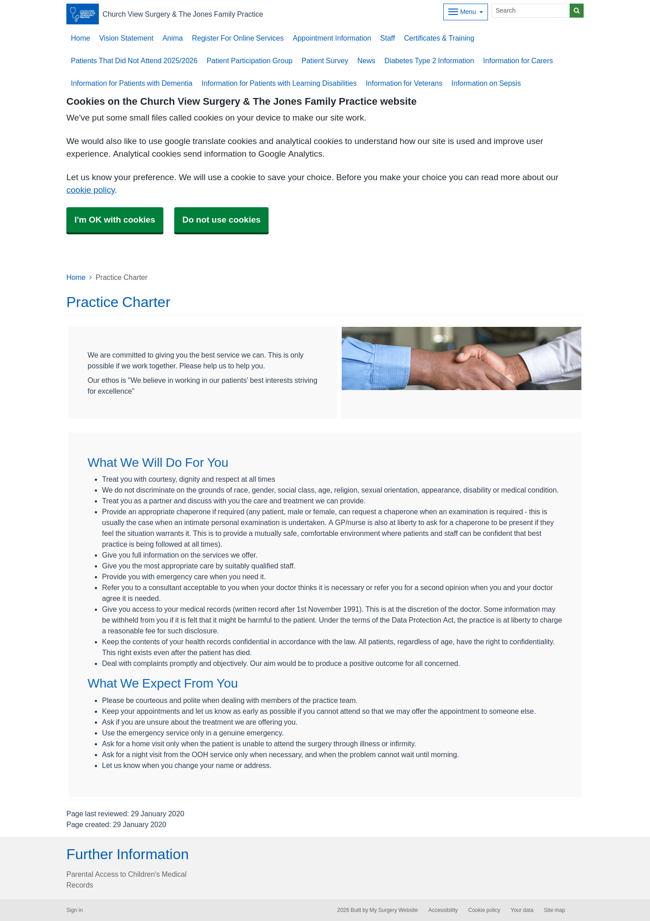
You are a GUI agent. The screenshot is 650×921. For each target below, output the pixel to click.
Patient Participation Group (249, 60)
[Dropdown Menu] (465, 12)
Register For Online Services (237, 38)
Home (76, 277)
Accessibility (443, 910)
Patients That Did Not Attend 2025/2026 (134, 60)
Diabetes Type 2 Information (429, 60)
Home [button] (80, 38)
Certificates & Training (439, 38)
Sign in (74, 910)
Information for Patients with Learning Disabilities (279, 83)
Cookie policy (484, 910)
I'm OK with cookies (114, 219)
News (367, 60)
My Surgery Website (394, 910)
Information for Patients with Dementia (131, 83)
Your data (522, 910)
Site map (554, 910)
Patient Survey (325, 60)
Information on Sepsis (486, 83)
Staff (387, 38)
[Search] (531, 11)
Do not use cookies (221, 219)
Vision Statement (126, 38)
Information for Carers (518, 60)
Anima (172, 38)
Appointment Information (331, 38)
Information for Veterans (404, 83)
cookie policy (90, 190)
